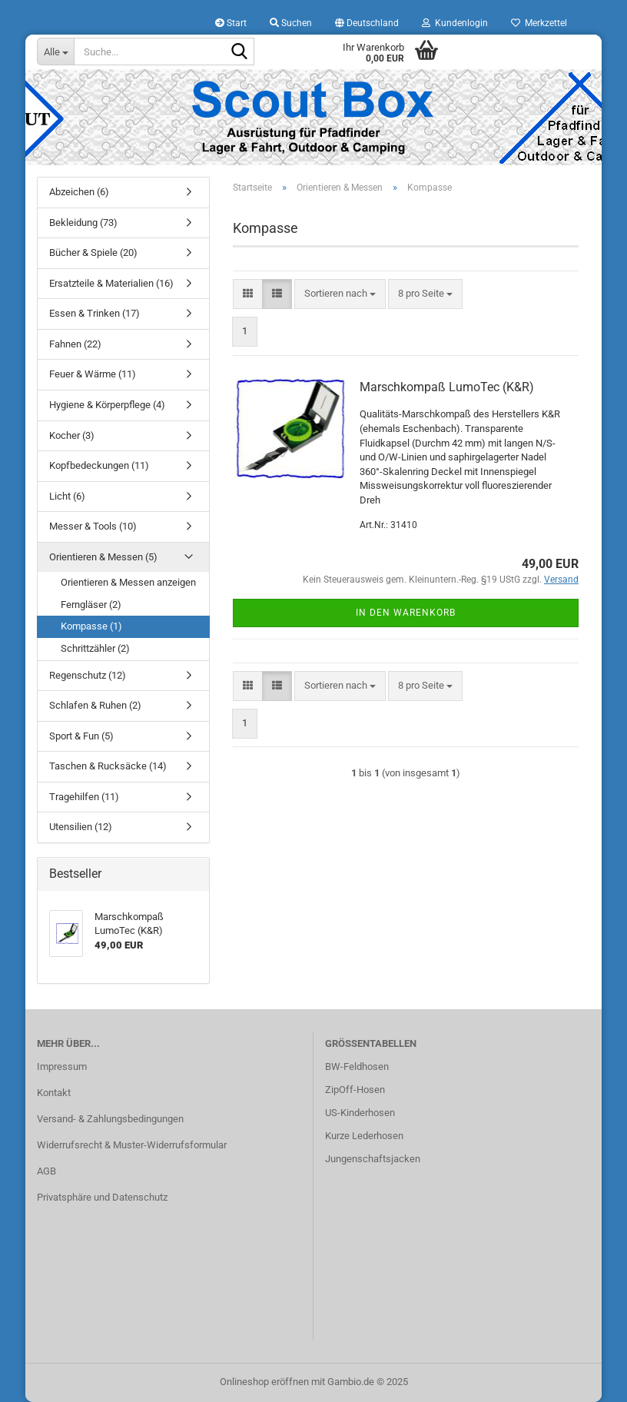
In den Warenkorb (406, 612)
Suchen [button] (291, 23)
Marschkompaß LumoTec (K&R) (447, 387)
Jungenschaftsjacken (372, 1158)
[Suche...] (55, 51)
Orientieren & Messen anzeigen (128, 582)
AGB (46, 1171)
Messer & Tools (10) (93, 526)
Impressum (62, 1066)
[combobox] (340, 294)
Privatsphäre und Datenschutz (102, 1197)
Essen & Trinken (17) (94, 313)
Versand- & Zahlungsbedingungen (110, 1119)
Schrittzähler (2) (95, 648)
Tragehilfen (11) (84, 796)
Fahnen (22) (75, 344)
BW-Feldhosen (357, 1066)
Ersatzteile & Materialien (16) (111, 283)
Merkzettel (539, 23)
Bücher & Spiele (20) (93, 252)
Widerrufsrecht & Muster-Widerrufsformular (132, 1145)
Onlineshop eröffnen (264, 1381)
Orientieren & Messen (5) (103, 557)
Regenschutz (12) (87, 675)
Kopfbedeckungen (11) (99, 465)
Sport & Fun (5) (81, 736)
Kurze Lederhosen (364, 1135)
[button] (366, 23)
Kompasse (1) (91, 626)
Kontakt (54, 1092)
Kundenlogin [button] (455, 23)
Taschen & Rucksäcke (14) (108, 766)
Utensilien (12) (80, 826)
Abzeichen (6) (79, 192)
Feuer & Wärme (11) (92, 374)
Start (231, 23)
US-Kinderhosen (360, 1112)
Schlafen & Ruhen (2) (95, 705)
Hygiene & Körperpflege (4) (107, 404)
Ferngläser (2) (91, 604)
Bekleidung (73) (83, 222)
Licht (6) (67, 496)
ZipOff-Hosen (355, 1089)
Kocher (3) (72, 435)
